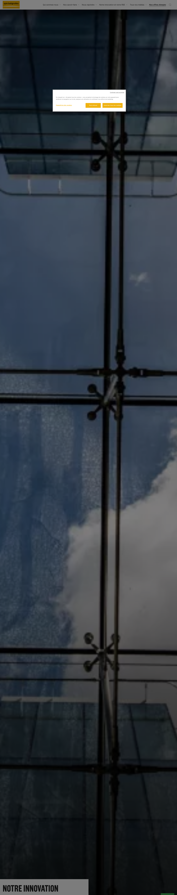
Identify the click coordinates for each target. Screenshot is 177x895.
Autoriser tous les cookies (112, 105)
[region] (89, 101)
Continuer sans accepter (117, 92)
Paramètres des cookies (64, 105)
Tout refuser (93, 105)
